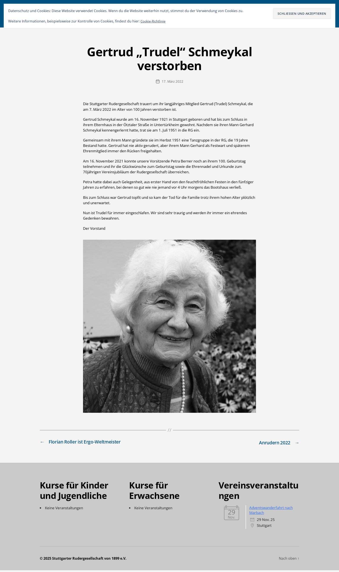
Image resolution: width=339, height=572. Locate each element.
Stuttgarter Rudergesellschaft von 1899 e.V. (89, 560)
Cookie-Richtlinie (154, 21)
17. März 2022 (172, 83)
